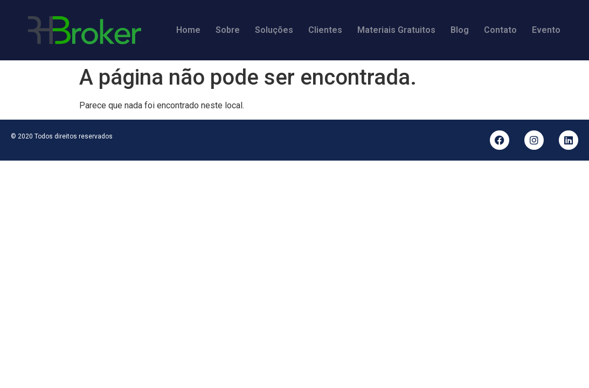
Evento (546, 30)
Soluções (274, 30)
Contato (500, 30)
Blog (460, 30)
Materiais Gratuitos (396, 30)
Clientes (325, 30)
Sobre (228, 30)
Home (188, 30)
